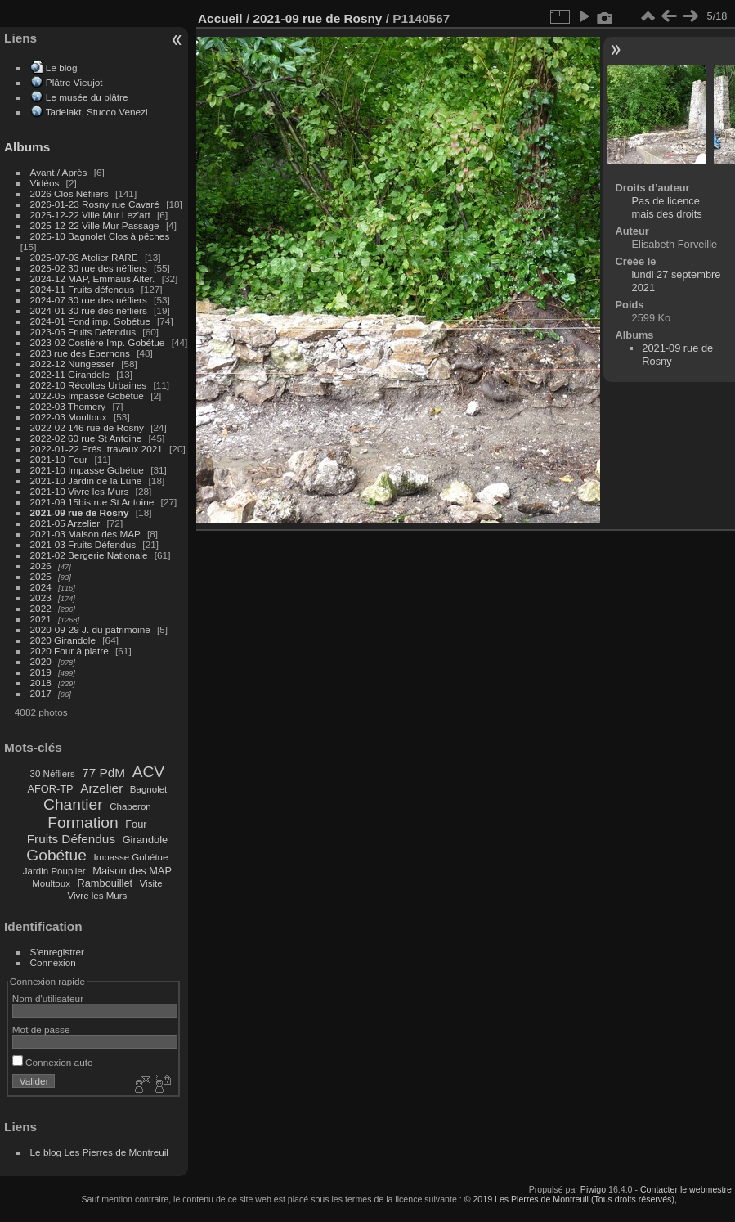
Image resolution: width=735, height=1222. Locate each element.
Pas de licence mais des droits (667, 207)
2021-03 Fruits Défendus (83, 544)
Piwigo (593, 1189)
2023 (41, 597)
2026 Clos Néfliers (69, 193)
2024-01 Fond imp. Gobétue (90, 321)
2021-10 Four (59, 459)
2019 (41, 672)
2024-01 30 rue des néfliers (90, 310)
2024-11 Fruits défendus (82, 289)
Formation (82, 822)
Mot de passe (41, 1029)
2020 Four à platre (69, 650)
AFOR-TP (50, 789)
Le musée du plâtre (87, 97)
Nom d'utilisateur (47, 998)
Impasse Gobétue (131, 857)
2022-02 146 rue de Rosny (87, 427)
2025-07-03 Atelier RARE (84, 257)
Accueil (220, 18)
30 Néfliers (52, 774)
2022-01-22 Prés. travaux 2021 (96, 448)
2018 (41, 682)
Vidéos (45, 182)
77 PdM (103, 772)
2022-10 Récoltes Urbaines (88, 385)
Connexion (53, 962)
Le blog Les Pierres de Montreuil (99, 1152)
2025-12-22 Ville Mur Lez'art (90, 214)
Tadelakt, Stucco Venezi (97, 111)
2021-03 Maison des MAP (85, 533)
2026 (41, 565)
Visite (151, 883)
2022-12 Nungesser (72, 363)
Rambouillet (105, 883)
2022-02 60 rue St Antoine (86, 438)
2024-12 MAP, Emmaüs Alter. (92, 278)
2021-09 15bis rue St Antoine (92, 501)
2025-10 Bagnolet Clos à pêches (100, 236)
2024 (41, 587)
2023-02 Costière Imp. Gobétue (97, 342)
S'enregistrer (57, 951)
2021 (41, 618)
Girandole (145, 839)
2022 (41, 608)
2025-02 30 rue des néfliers (88, 268)
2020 (41, 661)
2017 (41, 693)
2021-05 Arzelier (65, 523)
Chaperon (130, 806)
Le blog (62, 67)
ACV (148, 771)
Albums (27, 147)
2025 (41, 576)
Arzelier (101, 788)
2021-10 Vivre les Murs (79, 491)
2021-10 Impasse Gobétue (87, 470)
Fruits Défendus (71, 839)
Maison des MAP (132, 871)
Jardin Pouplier (54, 871)
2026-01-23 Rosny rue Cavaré (94, 204)
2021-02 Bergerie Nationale (89, 555)
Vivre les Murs (98, 896)
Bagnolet (148, 789)
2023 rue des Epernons (80, 353)
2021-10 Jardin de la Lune (86, 480)
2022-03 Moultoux (68, 416)
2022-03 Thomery (68, 406)
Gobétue (56, 855)
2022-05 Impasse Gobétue (87, 395)
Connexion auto (52, 1062)
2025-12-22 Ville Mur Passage (94, 225)
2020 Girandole (63, 640)
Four (135, 824)
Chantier (73, 804)
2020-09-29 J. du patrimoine (90, 629)
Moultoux (51, 883)
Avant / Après (58, 172)
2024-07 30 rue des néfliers (88, 299)
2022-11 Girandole (70, 374)
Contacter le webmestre (686, 1189)
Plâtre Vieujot (74, 82)
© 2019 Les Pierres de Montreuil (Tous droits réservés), (570, 1199)
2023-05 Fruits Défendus (83, 331)
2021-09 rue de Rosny (79, 512)
